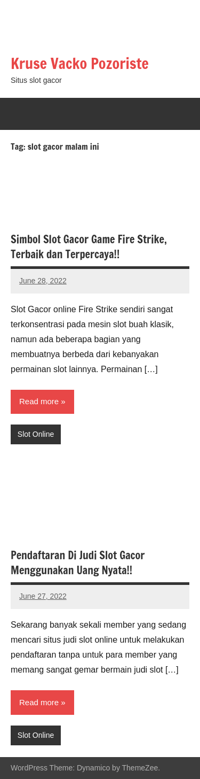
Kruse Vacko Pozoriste (80, 63)
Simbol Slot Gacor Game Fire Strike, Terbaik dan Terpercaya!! (89, 247)
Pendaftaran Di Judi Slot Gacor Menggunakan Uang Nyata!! (78, 562)
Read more (39, 401)
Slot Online (36, 434)
